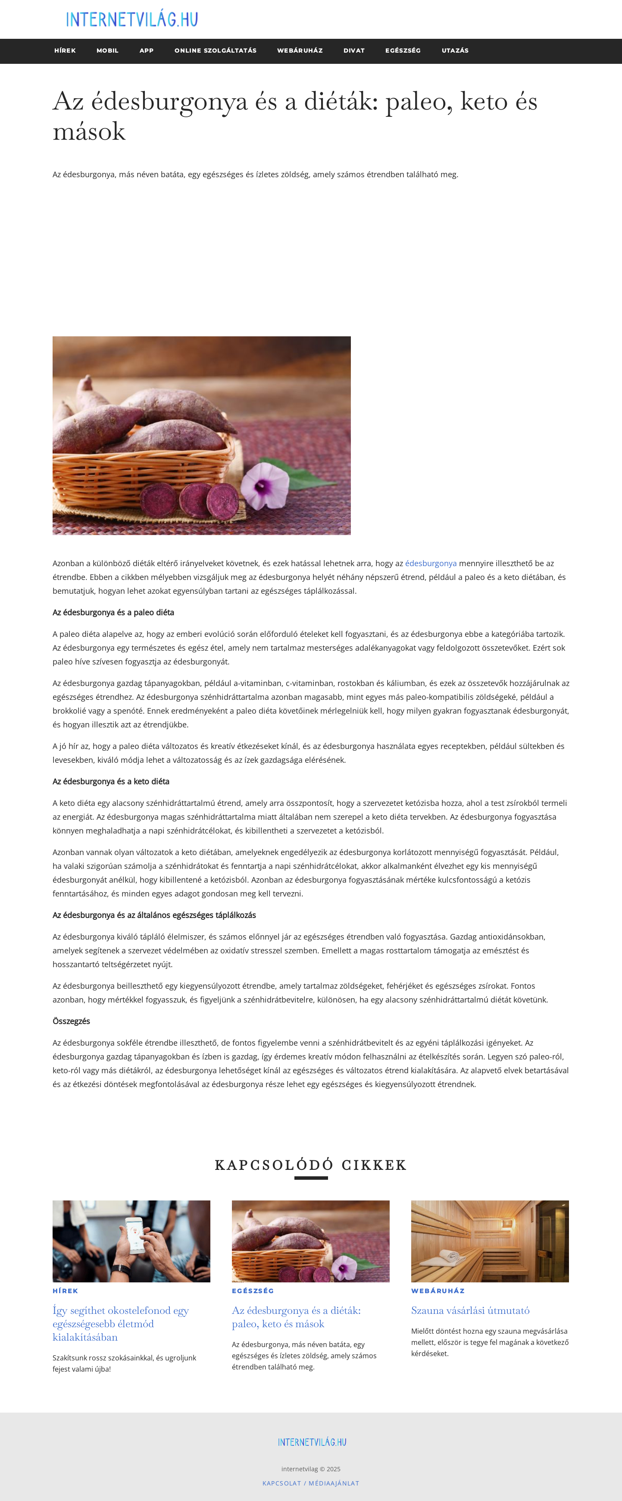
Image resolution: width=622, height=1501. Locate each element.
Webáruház (438, 1291)
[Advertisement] (311, 258)
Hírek (65, 1291)
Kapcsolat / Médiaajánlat (311, 1483)
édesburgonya (431, 563)
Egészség (253, 1291)
